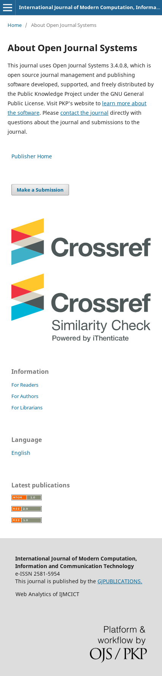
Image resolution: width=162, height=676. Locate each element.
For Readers (24, 384)
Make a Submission (40, 189)
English (20, 452)
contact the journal (84, 112)
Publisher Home (31, 156)
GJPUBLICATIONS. (120, 581)
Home (15, 25)
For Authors (24, 396)
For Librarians (26, 407)
